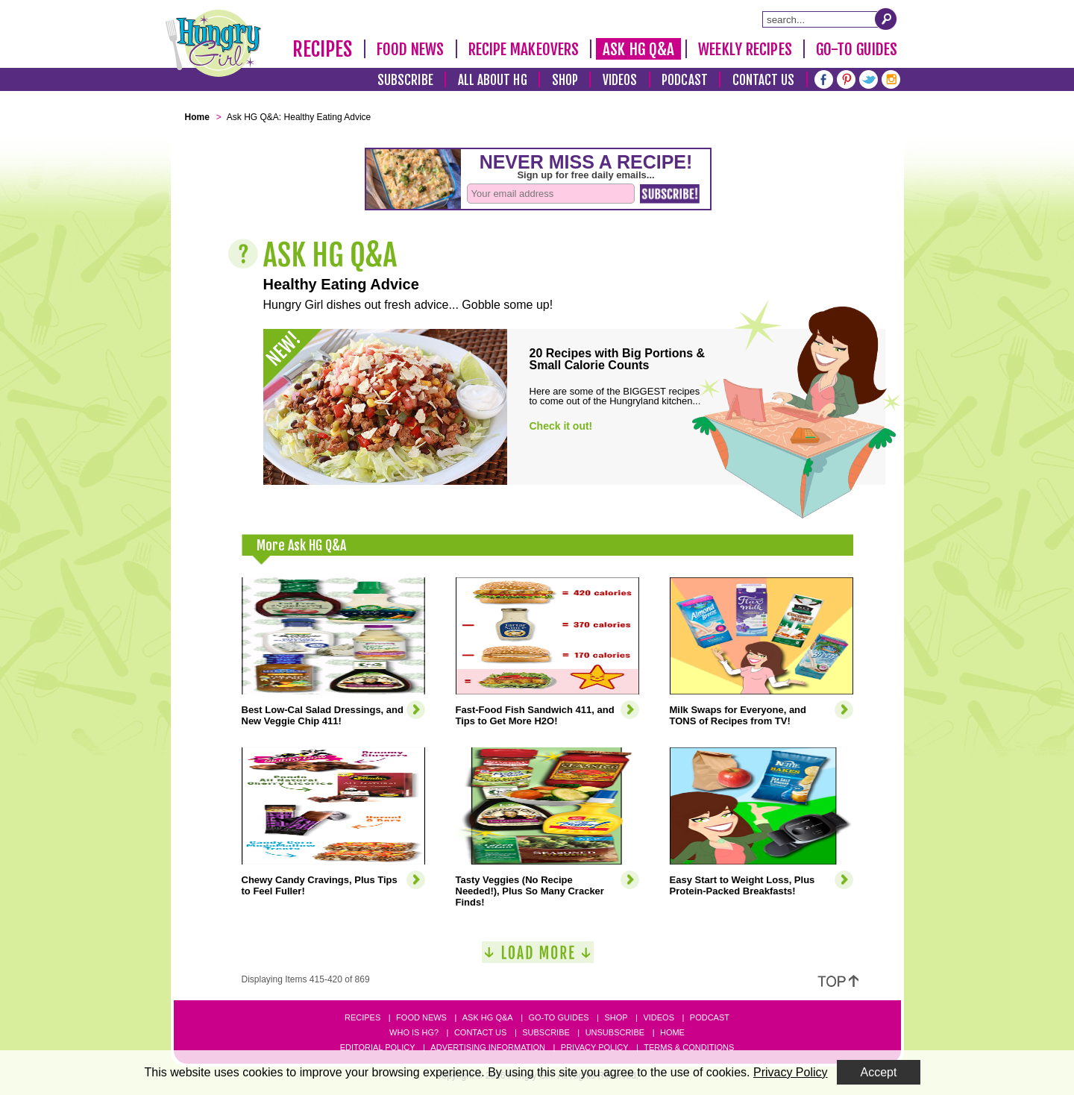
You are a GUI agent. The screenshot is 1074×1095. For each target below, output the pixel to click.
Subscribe (405, 80)
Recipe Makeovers (524, 49)
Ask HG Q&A (638, 49)
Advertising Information (487, 1047)
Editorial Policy (377, 1047)
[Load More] (538, 958)
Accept (879, 1072)
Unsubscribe (614, 1032)
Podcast (685, 80)
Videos (620, 80)
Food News (411, 49)
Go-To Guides (856, 49)
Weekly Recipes (744, 49)
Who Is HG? (414, 1032)
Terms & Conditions (689, 1047)
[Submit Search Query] (886, 18)
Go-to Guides (558, 1017)
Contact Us (763, 80)
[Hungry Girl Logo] (213, 43)
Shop (565, 80)
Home (672, 1032)
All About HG (492, 80)
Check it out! (561, 426)
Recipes (322, 49)
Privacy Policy (595, 1047)
